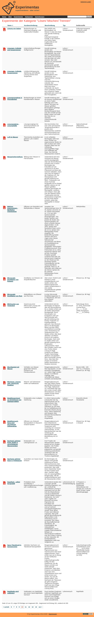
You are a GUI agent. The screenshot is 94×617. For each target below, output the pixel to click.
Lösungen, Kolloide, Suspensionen (14, 72)
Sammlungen (39, 17)
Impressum (53, 614)
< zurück (6, 607)
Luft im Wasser (12, 137)
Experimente (18, 17)
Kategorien (29, 17)
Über (10, 17)
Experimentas (27, 7)
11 (26, 607)
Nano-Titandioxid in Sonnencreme (14, 546)
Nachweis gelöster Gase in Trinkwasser (14, 459)
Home (4, 17)
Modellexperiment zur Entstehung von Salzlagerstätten (14, 399)
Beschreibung (50, 25)
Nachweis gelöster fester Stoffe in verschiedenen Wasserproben (13, 443)
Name (10, 25)
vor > (40, 607)
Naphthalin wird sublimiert (13, 592)
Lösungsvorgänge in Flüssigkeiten (14, 98)
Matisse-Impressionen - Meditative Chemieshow (12, 209)
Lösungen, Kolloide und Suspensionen (14, 49)
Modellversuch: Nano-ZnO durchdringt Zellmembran (12, 423)
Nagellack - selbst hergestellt (13, 482)
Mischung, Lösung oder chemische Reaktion (14, 383)
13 (32, 607)
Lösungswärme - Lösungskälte (13, 125)
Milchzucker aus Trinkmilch (13, 305)
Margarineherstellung (15, 157)
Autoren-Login (86, 2)
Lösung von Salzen (14, 28)
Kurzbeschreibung (30, 25)
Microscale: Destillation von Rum (14, 295)
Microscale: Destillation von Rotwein (12, 279)
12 (29, 607)
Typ (64, 25)
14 (36, 607)
